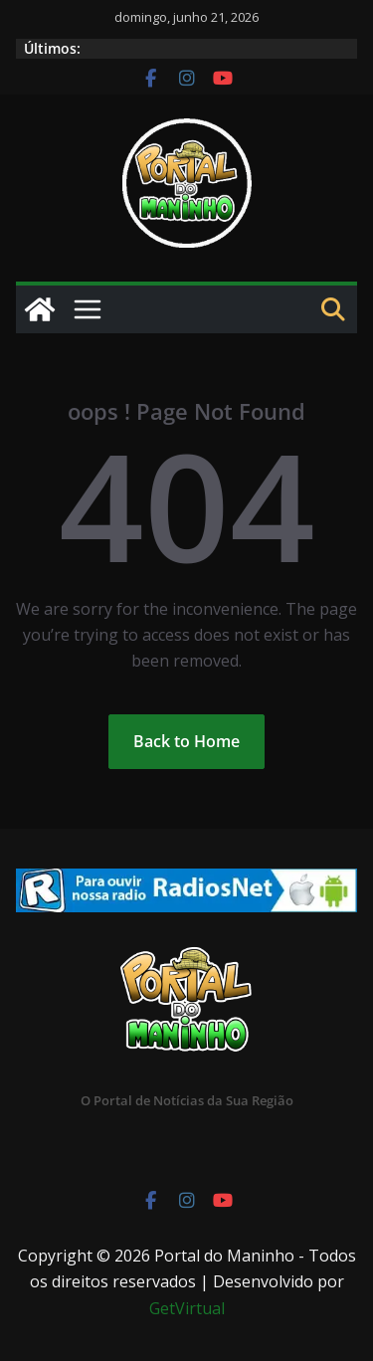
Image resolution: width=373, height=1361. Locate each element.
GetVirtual (187, 1308)
